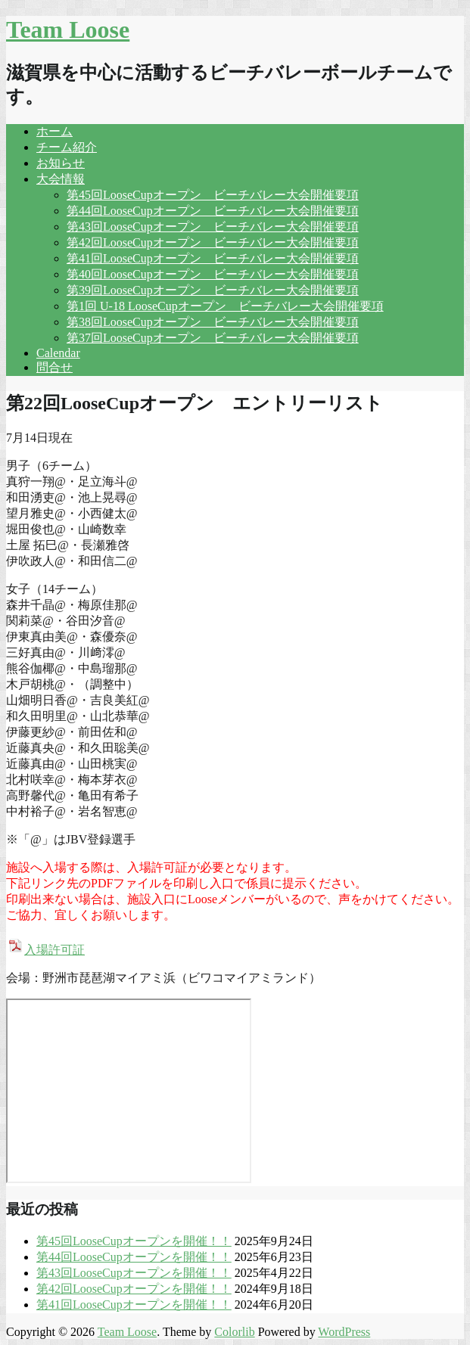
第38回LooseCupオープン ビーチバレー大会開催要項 (213, 321)
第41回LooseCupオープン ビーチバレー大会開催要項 (213, 258)
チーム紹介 (66, 147)
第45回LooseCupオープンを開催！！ (134, 1241)
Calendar (58, 352)
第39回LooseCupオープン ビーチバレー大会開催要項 (213, 290)
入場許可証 (45, 949)
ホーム (54, 131)
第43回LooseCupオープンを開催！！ (134, 1272)
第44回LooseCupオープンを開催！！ (134, 1256)
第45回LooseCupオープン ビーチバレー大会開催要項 (213, 194)
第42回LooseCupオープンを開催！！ (134, 1288)
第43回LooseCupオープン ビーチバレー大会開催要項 (213, 226)
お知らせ (60, 163)
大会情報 (60, 178)
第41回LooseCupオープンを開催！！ (134, 1304)
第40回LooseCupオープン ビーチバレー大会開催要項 (213, 274)
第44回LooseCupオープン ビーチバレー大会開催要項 (213, 210)
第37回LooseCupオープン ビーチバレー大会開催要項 (213, 337)
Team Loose (67, 29)
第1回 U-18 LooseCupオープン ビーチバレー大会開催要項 (225, 306)
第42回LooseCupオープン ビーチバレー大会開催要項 (213, 242)
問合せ (54, 367)
